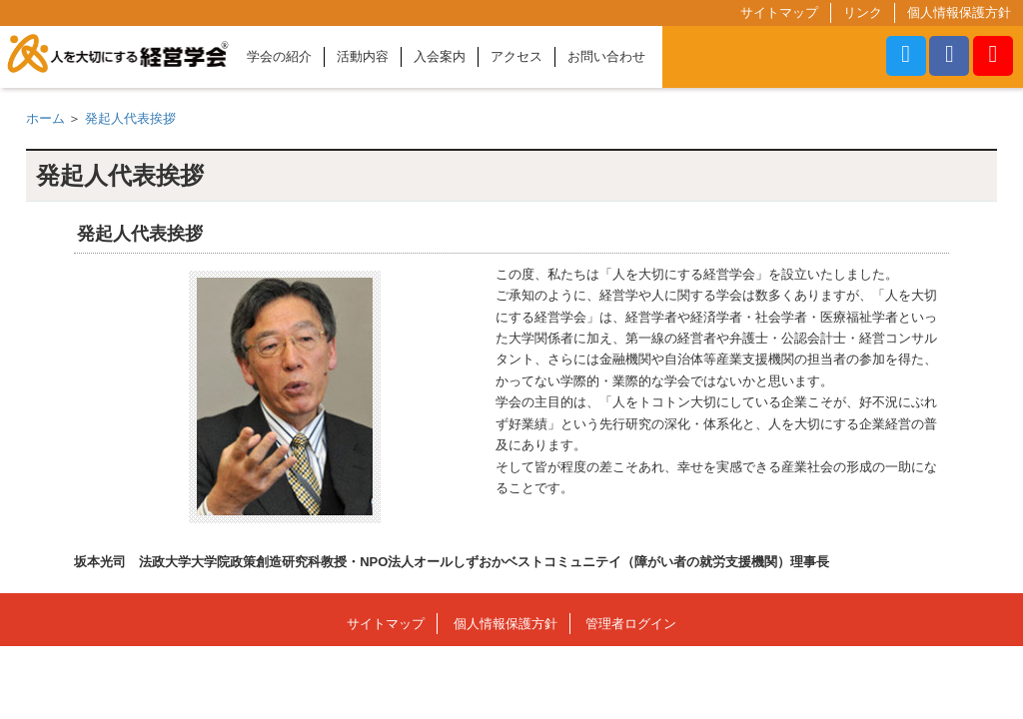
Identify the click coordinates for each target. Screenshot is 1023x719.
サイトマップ (779, 12)
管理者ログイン (630, 623)
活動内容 (363, 56)
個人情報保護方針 (959, 12)
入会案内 (440, 56)
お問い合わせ (606, 56)
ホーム (45, 118)
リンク (862, 12)
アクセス (516, 56)
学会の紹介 (279, 56)
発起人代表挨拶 (130, 118)
